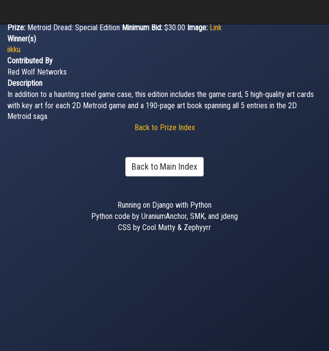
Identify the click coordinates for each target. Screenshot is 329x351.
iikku (13, 49)
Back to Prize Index (165, 127)
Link (216, 27)
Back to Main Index (164, 166)
